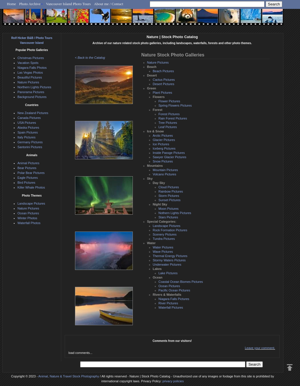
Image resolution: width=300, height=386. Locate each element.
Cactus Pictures (164, 79)
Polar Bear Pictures (31, 173)
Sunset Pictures (170, 200)
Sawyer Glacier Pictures (169, 157)
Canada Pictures (29, 117)
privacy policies (173, 381)
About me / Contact (108, 4)
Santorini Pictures (29, 147)
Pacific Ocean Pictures (174, 290)
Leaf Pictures (168, 127)
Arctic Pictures (163, 135)
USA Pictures (26, 122)
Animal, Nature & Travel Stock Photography (68, 376)
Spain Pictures (27, 132)
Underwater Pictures (167, 264)
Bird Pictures (26, 182)
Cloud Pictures (169, 187)
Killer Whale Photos (31, 187)
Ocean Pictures (169, 286)
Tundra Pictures (164, 238)
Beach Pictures (163, 71)
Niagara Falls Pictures (174, 299)
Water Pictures (163, 247)
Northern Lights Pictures (34, 87)
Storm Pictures (169, 195)
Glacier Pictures (164, 140)
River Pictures (168, 303)
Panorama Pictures (30, 92)
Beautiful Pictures (29, 77)
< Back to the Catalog (90, 57)
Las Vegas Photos (30, 72)
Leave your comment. (260, 348)
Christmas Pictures (30, 58)
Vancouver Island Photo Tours (68, 4)
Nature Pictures (158, 62)
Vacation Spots (27, 62)
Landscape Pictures (167, 226)
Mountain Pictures (165, 170)
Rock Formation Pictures (170, 230)
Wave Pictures (163, 251)
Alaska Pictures (28, 127)
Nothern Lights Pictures (175, 213)
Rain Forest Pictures (173, 118)
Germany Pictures (30, 142)
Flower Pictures (169, 101)
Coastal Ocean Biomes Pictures (181, 281)
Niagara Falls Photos (32, 67)
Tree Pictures (168, 122)
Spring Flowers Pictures (175, 105)
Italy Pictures (26, 137)
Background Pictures (32, 97)
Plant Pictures (162, 92)
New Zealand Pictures (32, 113)
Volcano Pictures (164, 174)
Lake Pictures (168, 273)
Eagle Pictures (27, 177)
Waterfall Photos (28, 223)
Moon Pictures (169, 208)
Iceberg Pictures (164, 148)
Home (11, 4)
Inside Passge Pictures (169, 152)
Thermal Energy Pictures (170, 256)
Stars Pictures (168, 217)
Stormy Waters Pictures (169, 260)
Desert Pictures (163, 84)
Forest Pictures (169, 114)
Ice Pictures (161, 144)
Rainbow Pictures (171, 191)
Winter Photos (27, 218)
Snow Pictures (163, 161)
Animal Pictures (28, 163)
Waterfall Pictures (171, 307)
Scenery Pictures (165, 234)
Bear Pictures (26, 168)
